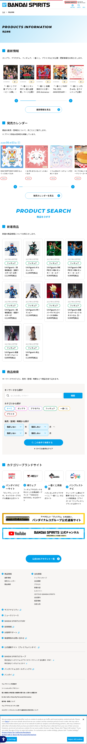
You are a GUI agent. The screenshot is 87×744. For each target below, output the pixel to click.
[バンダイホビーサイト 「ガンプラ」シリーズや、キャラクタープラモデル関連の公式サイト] (11, 485)
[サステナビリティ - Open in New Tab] (11, 610)
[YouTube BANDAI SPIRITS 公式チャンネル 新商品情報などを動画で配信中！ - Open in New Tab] (43, 533)
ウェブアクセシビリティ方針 (10, 706)
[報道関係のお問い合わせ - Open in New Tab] (14, 638)
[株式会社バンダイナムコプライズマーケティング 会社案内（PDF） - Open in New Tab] (43, 660)
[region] (43, 730)
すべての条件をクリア (44, 448)
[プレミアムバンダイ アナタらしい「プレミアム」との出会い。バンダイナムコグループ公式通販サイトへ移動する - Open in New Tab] (43, 518)
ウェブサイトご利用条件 (9, 684)
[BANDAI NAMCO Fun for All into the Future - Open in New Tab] (75, 3)
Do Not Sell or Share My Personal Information (16, 697)
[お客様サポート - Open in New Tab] (10, 632)
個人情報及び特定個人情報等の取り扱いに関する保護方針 (19, 693)
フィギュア (11, 263)
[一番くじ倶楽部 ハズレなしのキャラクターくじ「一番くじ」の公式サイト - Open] (54, 485)
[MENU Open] (83, 6)
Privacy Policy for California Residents (16, 732)
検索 (73, 395)
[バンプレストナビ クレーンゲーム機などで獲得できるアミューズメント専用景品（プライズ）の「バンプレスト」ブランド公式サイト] (75, 488)
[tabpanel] (10, 79)
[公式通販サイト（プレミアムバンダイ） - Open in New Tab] (20, 647)
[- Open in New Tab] (10, 79)
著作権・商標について (8, 701)
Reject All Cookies (75, 739)
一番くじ (15, 81)
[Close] (83, 719)
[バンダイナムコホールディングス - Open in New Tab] (18, 669)
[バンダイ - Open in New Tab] (8, 674)
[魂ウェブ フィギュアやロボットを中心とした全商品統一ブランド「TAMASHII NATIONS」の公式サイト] (32, 486)
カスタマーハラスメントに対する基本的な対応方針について (20, 710)
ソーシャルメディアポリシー (10, 688)
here (7, 721)
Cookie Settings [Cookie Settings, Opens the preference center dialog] (9, 739)
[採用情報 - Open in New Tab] (8, 627)
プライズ (4, 178)
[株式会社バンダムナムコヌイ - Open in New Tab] (43, 663)
